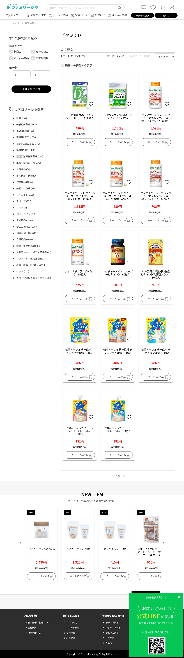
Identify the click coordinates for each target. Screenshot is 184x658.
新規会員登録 (142, 15)
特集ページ (81, 15)
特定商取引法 (33, 632)
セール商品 (40, 51)
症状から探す (38, 15)
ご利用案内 (70, 622)
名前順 (121, 56)
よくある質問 (119, 15)
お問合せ (100, 15)
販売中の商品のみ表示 (76, 65)
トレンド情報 (60, 15)
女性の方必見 (110, 632)
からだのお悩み (112, 627)
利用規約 (69, 637)
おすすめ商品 (19, 58)
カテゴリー (17, 15)
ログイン (166, 15)
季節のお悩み (110, 622)
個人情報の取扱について (38, 622)
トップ (15, 23)
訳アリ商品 (40, 58)
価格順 (146, 56)
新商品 (15, 51)
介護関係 (108, 637)
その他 (107, 643)
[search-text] (86, 7)
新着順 (134, 56)
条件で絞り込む (31, 89)
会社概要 (30, 627)
